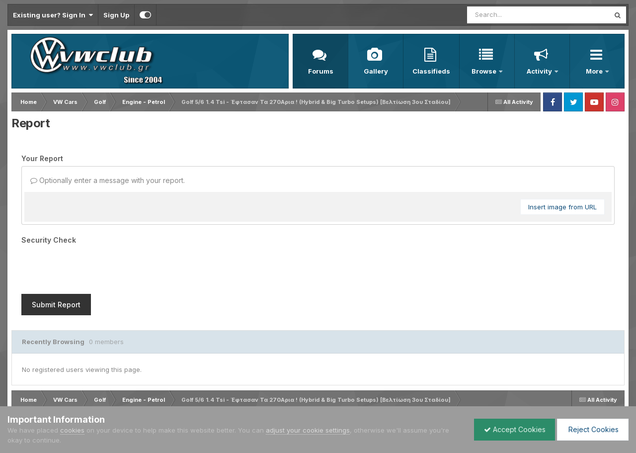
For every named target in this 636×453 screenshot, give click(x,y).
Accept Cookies (512, 429)
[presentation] (96, 267)
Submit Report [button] (56, 304)
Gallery (376, 71)
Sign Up (116, 15)
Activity (540, 71)
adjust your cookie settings (308, 430)
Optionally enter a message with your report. (107, 180)
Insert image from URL (562, 207)
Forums (320, 71)
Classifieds (431, 71)
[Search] (511, 14)
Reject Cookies (592, 429)
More (595, 71)
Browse (485, 71)
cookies (72, 430)
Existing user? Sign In (53, 14)
